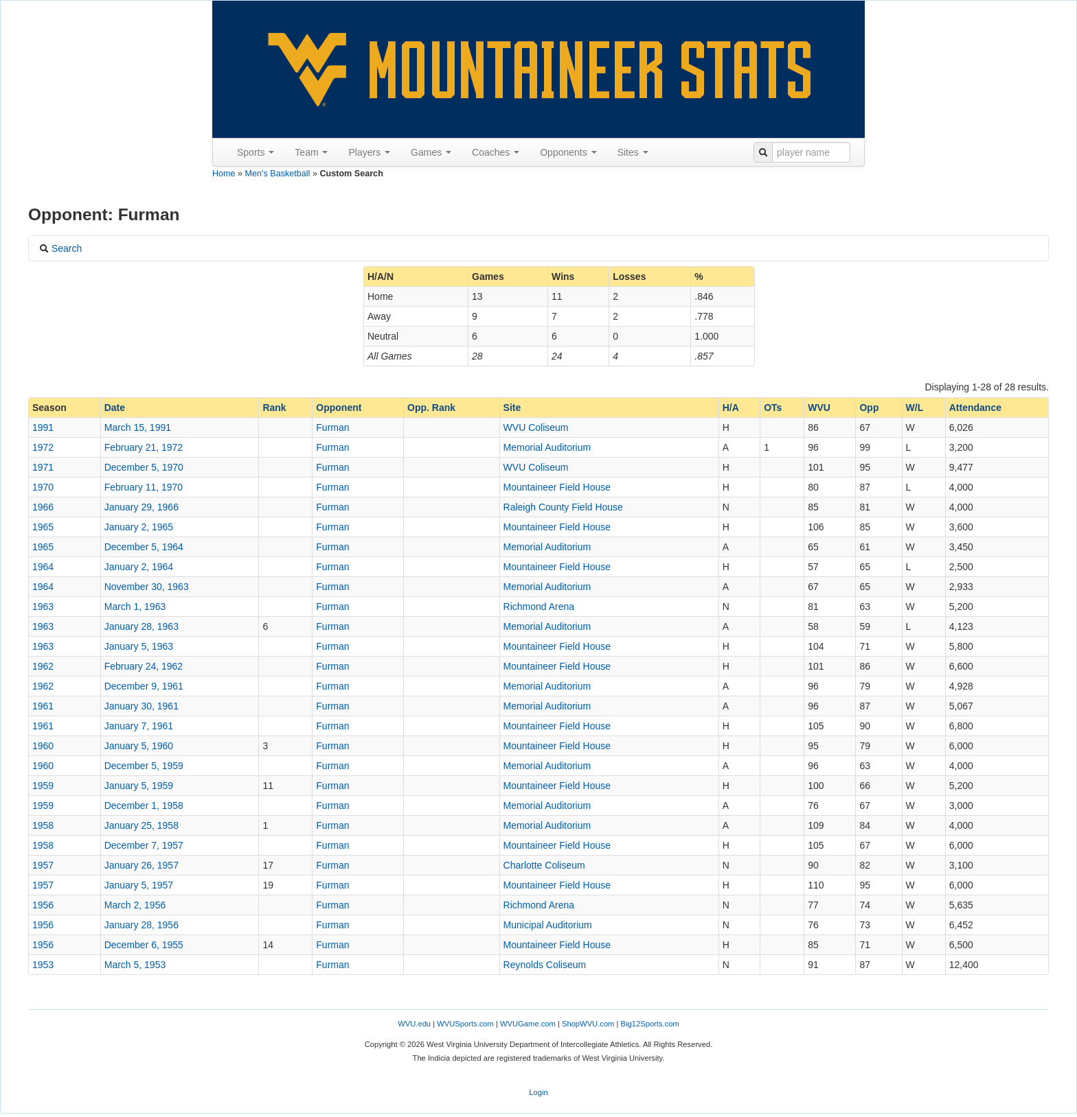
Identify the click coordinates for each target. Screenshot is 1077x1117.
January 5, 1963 (138, 646)
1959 (43, 785)
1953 (43, 964)
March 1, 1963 (135, 606)
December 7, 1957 (143, 845)
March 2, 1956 (135, 905)
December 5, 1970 (143, 467)
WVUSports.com (465, 1024)
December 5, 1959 (143, 765)
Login (538, 1092)
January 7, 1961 (138, 725)
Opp (868, 407)
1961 (43, 706)
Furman (332, 427)
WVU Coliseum (536, 427)
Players (369, 152)
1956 (43, 905)
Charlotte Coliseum (544, 865)
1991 (43, 427)
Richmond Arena (539, 606)
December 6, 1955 (143, 944)
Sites (632, 152)
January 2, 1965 (138, 526)
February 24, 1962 (143, 666)
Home (224, 173)
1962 (43, 666)
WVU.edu (414, 1024)
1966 (43, 507)
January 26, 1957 (141, 865)
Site (512, 407)
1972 (43, 447)
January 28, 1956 (141, 924)
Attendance (975, 407)
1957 (43, 865)
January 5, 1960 (138, 745)
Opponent (338, 407)
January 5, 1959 (138, 785)
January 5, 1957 (138, 885)
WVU (819, 407)
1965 (43, 526)
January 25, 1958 (141, 825)
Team (311, 152)
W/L (915, 407)
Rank (274, 407)
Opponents (568, 152)
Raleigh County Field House (563, 507)
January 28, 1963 (141, 626)
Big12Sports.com (650, 1024)
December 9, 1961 (143, 686)
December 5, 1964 (143, 546)
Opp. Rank (431, 407)
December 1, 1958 (143, 805)
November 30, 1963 (146, 586)
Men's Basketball (277, 173)
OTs (773, 407)
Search (60, 248)
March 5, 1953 (135, 964)
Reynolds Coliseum (545, 964)
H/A (731, 407)
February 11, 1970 (143, 487)
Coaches (495, 152)
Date (114, 407)
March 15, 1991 (137, 427)
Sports (255, 152)
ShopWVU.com (588, 1024)
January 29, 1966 (141, 507)
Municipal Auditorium (547, 924)
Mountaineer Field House (557, 487)
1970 (43, 487)
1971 (43, 467)
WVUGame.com (528, 1024)
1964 (43, 566)
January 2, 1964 (138, 566)
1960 (43, 745)
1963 (43, 606)
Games (431, 152)
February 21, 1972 (143, 447)
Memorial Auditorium (547, 447)
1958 (43, 825)
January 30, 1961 (141, 706)
